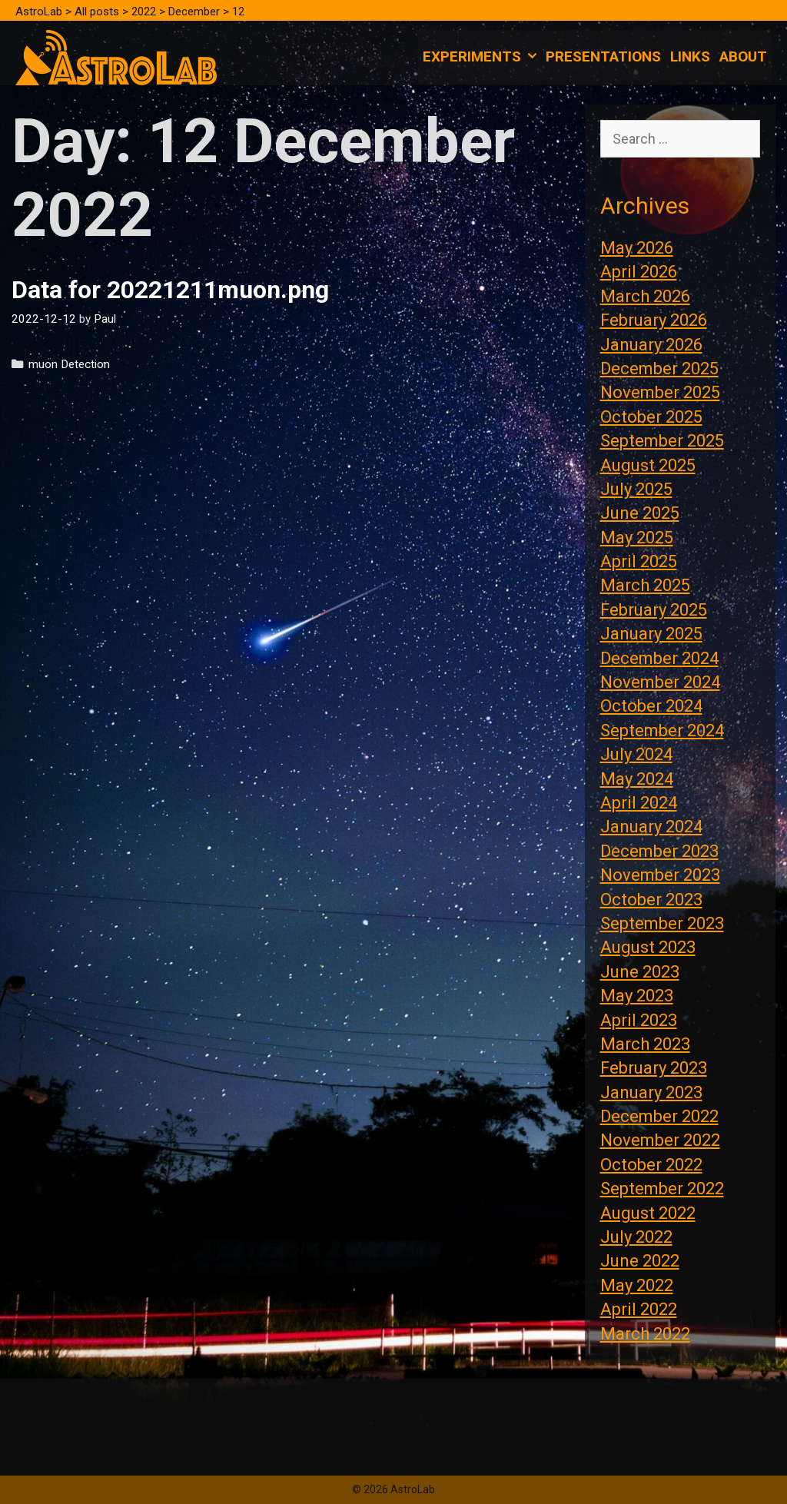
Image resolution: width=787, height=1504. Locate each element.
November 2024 (660, 682)
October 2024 (651, 705)
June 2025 (639, 513)
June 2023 (639, 971)
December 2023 (659, 851)
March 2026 (645, 296)
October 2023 (651, 899)
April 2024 (638, 802)
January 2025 (651, 633)
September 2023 (662, 923)
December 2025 (659, 368)
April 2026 (638, 271)
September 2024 (662, 730)
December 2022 (659, 1116)
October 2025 (651, 417)
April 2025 (638, 561)
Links (690, 56)
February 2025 (653, 609)
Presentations (603, 56)
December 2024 (659, 658)
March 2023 (645, 1044)
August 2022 (648, 1213)
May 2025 (636, 537)
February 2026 (653, 320)
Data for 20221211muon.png (170, 289)
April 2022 (638, 1309)
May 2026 (636, 247)
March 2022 (645, 1333)
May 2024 (636, 779)
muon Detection (69, 364)
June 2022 (639, 1260)
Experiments (482, 57)
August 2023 (648, 947)
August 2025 (648, 465)
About (743, 56)
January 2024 (651, 826)
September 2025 (662, 440)
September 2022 (662, 1188)
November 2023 (660, 875)
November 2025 (660, 392)
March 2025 (645, 585)
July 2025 (636, 489)
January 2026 (651, 344)
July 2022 (636, 1237)
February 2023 (653, 1067)
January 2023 (651, 1092)
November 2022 (660, 1140)
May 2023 (636, 995)
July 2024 (636, 754)
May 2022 (636, 1285)
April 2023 (638, 1020)
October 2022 (651, 1164)
